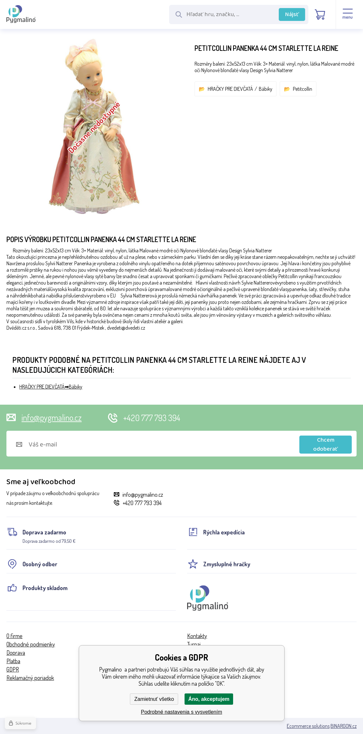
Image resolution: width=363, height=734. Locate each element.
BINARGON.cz (344, 726)
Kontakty (197, 635)
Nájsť (292, 14)
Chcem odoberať (325, 445)
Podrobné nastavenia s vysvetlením (181, 712)
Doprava (15, 652)
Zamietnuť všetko (154, 699)
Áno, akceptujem (208, 699)
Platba (13, 660)
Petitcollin (302, 89)
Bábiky (265, 89)
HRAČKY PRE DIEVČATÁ (230, 89)
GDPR (12, 669)
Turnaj (194, 644)
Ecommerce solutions (308, 726)
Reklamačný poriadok (30, 677)
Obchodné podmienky (30, 644)
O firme (14, 635)
